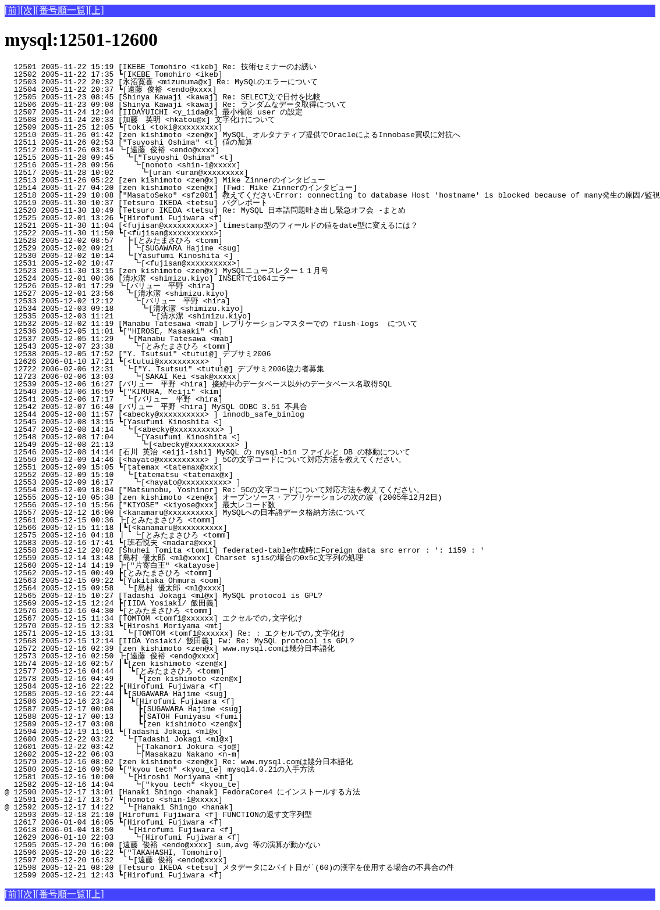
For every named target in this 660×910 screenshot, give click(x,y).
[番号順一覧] (62, 10)
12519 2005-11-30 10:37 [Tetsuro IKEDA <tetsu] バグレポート (200, 203)
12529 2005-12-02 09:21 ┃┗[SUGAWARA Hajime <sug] (199, 248)
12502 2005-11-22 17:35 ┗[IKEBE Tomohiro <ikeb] (202, 74)
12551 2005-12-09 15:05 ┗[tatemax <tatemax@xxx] (202, 467)
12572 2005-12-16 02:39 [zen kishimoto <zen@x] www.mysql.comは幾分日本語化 (199, 648)
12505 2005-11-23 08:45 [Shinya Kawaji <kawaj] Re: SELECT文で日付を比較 (199, 97)
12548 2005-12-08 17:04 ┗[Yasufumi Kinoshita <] (200, 437)
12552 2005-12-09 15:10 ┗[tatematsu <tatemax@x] (201, 475)
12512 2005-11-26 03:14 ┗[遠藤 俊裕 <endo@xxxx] (199, 150)
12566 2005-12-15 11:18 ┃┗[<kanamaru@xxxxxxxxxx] (200, 527)
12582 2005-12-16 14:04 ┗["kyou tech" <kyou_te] (200, 784)
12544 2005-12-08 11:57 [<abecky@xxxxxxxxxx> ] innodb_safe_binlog (204, 414)
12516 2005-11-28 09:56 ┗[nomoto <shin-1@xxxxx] (200, 165)
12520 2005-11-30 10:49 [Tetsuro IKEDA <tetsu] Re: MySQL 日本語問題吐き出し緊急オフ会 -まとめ (205, 210)
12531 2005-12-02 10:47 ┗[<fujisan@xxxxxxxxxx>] (200, 263)
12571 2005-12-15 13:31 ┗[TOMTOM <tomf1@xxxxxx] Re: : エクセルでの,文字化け (194, 633)
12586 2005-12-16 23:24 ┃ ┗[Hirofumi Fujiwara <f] (199, 701)
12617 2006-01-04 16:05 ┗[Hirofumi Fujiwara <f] (202, 822)
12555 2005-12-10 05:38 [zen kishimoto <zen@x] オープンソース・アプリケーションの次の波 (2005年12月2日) (223, 497)
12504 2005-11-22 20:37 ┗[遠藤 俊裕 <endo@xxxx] (199, 89)
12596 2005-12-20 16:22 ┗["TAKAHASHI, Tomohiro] (202, 852)
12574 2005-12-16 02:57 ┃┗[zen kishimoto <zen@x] (200, 663)
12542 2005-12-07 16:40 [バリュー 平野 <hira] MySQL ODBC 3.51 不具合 (197, 407)
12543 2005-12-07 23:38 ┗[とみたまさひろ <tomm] (195, 346)
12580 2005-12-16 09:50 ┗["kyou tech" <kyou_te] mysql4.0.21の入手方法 (198, 769)
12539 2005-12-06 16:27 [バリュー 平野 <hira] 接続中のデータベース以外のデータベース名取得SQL (198, 384)
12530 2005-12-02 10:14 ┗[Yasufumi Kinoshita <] (201, 255)
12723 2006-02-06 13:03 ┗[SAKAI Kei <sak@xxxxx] (200, 376)
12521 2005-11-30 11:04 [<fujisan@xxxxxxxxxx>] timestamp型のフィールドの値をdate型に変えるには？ (211, 225)
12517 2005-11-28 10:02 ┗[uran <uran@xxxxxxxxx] (200, 172)
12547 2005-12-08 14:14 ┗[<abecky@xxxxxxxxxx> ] (201, 429)
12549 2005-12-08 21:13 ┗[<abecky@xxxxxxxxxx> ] (200, 444)
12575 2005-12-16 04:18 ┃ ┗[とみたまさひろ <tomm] (194, 535)
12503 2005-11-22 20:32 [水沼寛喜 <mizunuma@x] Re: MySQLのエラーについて (195, 82)
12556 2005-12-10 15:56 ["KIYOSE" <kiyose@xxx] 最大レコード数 (199, 505)
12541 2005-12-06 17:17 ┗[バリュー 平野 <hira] (196, 399)
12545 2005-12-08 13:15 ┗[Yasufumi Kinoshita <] (202, 422)
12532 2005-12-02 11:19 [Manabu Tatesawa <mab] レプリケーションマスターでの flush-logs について (211, 323)
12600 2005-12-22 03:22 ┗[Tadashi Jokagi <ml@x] (201, 739)
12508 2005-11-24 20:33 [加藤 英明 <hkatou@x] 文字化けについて (195, 119)
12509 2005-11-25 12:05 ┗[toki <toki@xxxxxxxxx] (202, 127)
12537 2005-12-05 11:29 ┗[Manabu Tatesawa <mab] (201, 339)
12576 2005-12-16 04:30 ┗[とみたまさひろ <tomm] (197, 611)
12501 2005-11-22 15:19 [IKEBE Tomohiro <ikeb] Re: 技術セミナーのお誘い (197, 67)
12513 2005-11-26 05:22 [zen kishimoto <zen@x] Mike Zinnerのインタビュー (199, 180)
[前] (12, 10)
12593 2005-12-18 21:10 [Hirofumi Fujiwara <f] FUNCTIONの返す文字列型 (199, 814)
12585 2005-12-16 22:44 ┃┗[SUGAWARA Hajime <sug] (200, 694)
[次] (28, 10)
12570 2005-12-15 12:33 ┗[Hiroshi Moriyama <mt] (202, 626)
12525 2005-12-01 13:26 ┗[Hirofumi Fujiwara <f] (202, 218)
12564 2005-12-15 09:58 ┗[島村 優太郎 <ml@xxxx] (198, 588)
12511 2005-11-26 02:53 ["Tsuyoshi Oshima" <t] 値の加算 (201, 142)
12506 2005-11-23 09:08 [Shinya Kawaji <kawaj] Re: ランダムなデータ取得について (194, 104)
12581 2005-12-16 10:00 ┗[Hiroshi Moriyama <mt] (201, 777)
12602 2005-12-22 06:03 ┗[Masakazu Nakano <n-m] (200, 754)
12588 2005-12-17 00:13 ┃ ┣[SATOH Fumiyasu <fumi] (198, 716)
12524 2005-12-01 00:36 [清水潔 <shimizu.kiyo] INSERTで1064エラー (199, 278)
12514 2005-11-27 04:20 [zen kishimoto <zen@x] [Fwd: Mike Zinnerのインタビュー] (199, 187)
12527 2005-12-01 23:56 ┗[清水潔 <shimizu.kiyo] (199, 293)
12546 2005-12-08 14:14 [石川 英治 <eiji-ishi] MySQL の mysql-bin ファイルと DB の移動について (207, 452)
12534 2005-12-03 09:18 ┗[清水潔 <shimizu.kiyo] (198, 308)
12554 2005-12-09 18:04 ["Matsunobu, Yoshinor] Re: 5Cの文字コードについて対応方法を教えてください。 (214, 490)
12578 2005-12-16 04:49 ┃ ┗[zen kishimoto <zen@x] (198, 678)
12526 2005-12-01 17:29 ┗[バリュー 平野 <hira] (197, 286)
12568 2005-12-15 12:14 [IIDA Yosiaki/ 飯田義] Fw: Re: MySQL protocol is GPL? (202, 641)
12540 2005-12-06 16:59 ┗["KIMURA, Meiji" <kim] (202, 391)
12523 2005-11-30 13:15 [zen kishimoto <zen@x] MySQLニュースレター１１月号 (196, 271)
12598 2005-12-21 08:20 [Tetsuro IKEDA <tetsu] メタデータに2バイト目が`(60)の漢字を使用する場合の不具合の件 (229, 867)
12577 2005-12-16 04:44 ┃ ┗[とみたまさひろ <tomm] (194, 671)
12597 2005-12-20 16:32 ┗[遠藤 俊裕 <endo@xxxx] (198, 860)
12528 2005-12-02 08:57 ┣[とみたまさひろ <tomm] (196, 240)
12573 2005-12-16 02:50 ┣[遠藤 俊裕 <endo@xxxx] (199, 656)
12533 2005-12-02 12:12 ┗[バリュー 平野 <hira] (195, 301)
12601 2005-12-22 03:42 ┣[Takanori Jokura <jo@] (200, 746)
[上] (96, 10)
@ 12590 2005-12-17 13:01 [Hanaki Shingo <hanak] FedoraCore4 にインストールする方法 (196, 792)
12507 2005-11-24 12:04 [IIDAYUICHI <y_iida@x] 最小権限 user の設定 (199, 112)
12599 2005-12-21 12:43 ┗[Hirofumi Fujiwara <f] (202, 875)
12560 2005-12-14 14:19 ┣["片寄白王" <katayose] (199, 565)
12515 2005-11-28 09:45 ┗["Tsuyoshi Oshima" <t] (201, 157)
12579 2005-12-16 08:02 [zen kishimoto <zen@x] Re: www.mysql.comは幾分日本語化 (199, 762)
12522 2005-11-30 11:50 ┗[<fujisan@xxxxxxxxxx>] (202, 233)
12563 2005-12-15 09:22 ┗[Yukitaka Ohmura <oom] (202, 580)
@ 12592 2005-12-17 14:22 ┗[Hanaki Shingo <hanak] (201, 807)
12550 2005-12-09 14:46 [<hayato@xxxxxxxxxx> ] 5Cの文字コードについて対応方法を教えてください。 (205, 459)
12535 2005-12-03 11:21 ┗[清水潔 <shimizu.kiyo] (197, 316)
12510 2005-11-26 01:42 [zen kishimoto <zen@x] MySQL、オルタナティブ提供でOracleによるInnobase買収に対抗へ (232, 135)
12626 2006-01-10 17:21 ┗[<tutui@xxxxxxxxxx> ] (202, 361)
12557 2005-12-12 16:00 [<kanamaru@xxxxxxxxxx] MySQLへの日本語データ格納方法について (192, 512)
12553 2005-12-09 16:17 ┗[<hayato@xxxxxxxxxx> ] (200, 482)
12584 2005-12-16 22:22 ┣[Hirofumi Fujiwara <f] (202, 686)
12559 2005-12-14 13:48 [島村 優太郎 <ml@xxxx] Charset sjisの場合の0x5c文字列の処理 (193, 558)
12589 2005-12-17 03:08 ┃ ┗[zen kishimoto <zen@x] (198, 724)
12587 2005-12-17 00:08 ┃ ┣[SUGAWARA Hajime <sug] (198, 709)
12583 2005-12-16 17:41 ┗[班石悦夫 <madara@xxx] (199, 543)
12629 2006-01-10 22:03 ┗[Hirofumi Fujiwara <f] (200, 837)
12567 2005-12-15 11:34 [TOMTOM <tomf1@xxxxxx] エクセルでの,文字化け (197, 618)
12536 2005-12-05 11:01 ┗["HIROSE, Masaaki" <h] (202, 331)
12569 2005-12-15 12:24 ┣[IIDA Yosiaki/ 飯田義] (200, 603)
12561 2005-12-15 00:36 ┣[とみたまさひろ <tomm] (197, 520)
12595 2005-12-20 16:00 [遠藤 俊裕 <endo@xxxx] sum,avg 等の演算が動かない (195, 845)
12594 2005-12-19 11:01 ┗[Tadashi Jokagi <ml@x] (202, 731)
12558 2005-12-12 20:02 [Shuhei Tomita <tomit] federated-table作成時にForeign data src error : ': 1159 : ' (244, 550)
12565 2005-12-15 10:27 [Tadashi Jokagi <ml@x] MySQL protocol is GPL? (204, 595)
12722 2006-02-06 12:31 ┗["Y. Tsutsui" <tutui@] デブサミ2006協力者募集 (195, 369)
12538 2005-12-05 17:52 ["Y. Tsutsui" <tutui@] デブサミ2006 (201, 354)
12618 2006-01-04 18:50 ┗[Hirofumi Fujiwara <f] (201, 830)
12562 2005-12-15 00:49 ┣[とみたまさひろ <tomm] (197, 573)
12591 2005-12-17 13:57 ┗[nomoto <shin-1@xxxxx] (202, 799)
